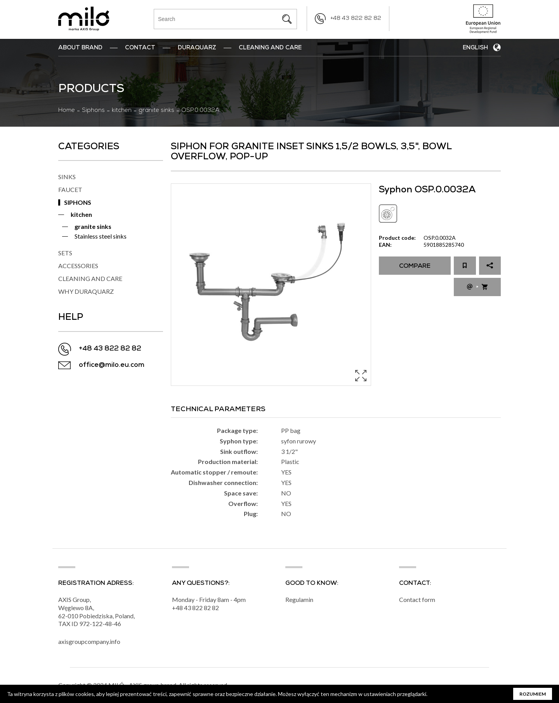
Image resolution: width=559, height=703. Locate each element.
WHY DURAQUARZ (86, 291)
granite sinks (156, 111)
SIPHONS (77, 202)
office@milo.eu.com (111, 365)
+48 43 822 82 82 (355, 18)
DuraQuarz (197, 48)
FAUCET (70, 189)
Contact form (417, 599)
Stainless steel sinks (101, 236)
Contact (140, 48)
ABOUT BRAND (80, 48)
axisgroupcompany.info (89, 641)
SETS (65, 252)
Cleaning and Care (270, 48)
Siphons (93, 111)
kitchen (122, 111)
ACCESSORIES (78, 265)
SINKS (67, 176)
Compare (415, 266)
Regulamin (299, 599)
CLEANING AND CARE (90, 278)
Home (66, 111)
